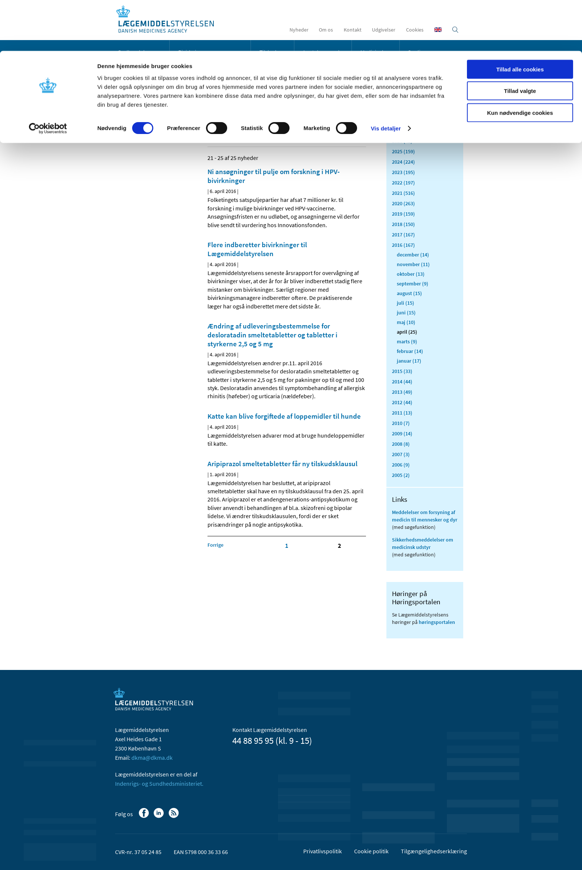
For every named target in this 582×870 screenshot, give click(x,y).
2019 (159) (403, 213)
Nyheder (131, 105)
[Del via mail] (251, 137)
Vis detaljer (386, 78)
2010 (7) (401, 423)
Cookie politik (371, 851)
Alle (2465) (404, 117)
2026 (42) (402, 141)
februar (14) (410, 351)
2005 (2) (401, 475)
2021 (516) (403, 193)
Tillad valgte (520, 40)
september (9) (412, 283)
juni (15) (406, 312)
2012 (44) (402, 402)
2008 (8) (401, 444)
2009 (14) (402, 433)
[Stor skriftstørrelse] (347, 137)
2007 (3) (401, 454)
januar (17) (409, 360)
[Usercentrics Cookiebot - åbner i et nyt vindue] (48, 78)
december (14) (413, 254)
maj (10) (406, 322)
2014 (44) (402, 381)
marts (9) (407, 341)
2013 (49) (402, 392)
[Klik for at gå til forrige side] (215, 545)
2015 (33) (402, 371)
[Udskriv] (359, 137)
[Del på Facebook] (213, 137)
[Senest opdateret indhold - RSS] (328, 137)
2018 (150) (403, 224)
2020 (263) (403, 203)
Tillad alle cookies (520, 18)
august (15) (409, 293)
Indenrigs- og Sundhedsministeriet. (159, 783)
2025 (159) (403, 151)
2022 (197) (403, 182)
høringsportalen (437, 622)
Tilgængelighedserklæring (434, 851)
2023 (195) (403, 172)
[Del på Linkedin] (226, 137)
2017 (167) (403, 234)
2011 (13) (402, 412)
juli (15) (405, 303)
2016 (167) (403, 245)
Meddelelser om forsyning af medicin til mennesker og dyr (424, 516)
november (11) (413, 264)
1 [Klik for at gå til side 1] (286, 546)
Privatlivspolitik (322, 851)
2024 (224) (403, 161)
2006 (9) (401, 464)
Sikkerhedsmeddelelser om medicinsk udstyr (422, 543)
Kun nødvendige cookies (520, 62)
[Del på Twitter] (239, 137)
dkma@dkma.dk (152, 757)
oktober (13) (411, 274)
